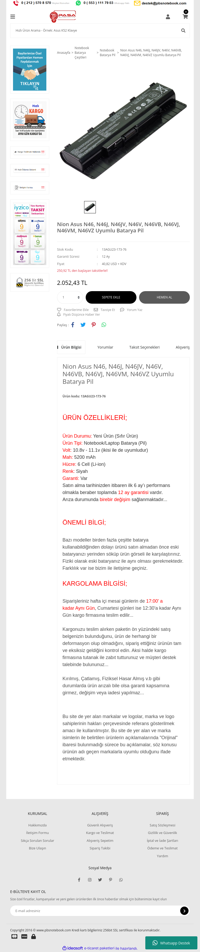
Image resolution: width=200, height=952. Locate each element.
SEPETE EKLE (111, 297)
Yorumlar (105, 347)
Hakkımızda (37, 825)
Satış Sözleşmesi (162, 825)
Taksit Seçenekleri (144, 347)
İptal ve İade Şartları (162, 840)
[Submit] (184, 911)
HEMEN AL (164, 297)
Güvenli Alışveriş (100, 825)
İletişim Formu (37, 832)
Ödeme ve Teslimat (162, 848)
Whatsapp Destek (171, 943)
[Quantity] (70, 297)
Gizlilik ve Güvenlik (162, 832)
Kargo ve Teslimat (100, 832)
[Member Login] (168, 16)
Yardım (162, 856)
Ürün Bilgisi (71, 347)
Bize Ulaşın (37, 848)
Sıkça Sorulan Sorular (37, 840)
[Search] (100, 30)
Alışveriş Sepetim (100, 840)
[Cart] (185, 16)
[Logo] (63, 16)
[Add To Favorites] (73, 310)
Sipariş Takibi (100, 848)
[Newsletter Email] (100, 911)
